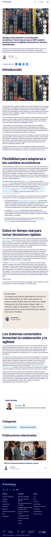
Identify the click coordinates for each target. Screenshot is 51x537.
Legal (18, 531)
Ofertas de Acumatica (23, 518)
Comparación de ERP (23, 515)
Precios (20, 520)
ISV (34, 496)
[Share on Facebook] (20, 64)
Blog (3, 514)
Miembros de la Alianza (40, 506)
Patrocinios (5, 506)
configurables (15, 210)
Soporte (20, 523)
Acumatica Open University (24, 190)
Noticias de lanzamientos (8, 511)
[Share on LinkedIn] (16, 64)
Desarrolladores (38, 511)
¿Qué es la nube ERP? (23, 496)
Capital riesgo (37, 504)
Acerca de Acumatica (7, 496)
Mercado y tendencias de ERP (27, 427)
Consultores (37, 509)
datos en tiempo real (7, 240)
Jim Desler (11, 56)
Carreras (4, 501)
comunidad (28, 181)
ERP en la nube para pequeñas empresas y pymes (21, 463)
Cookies (4, 531)
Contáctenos (5, 516)
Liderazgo (4, 499)
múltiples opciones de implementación (28, 200)
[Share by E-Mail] (27, 64)
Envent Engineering (14, 262)
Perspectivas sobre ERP (10, 427)
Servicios (36, 501)
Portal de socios (38, 514)
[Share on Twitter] (23, 64)
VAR (35, 499)
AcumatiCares (6, 504)
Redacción (5, 509)
